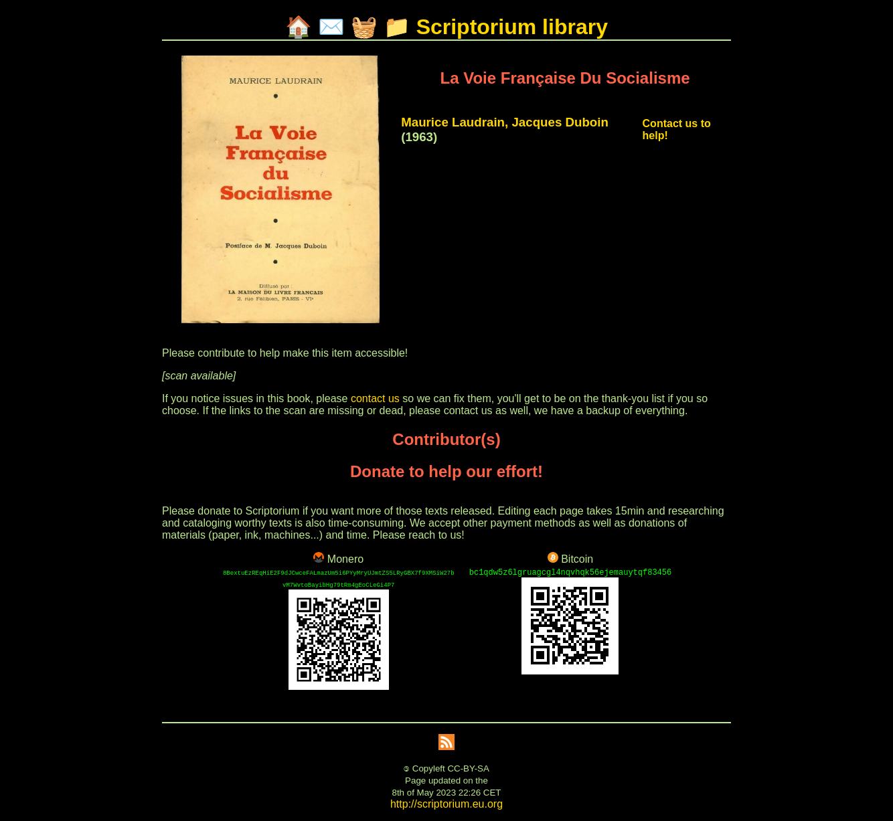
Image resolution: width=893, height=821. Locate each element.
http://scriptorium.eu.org (446, 804)
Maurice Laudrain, (454, 122)
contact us (375, 398)
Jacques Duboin (559, 122)
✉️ (331, 27)
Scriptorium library (512, 27)
